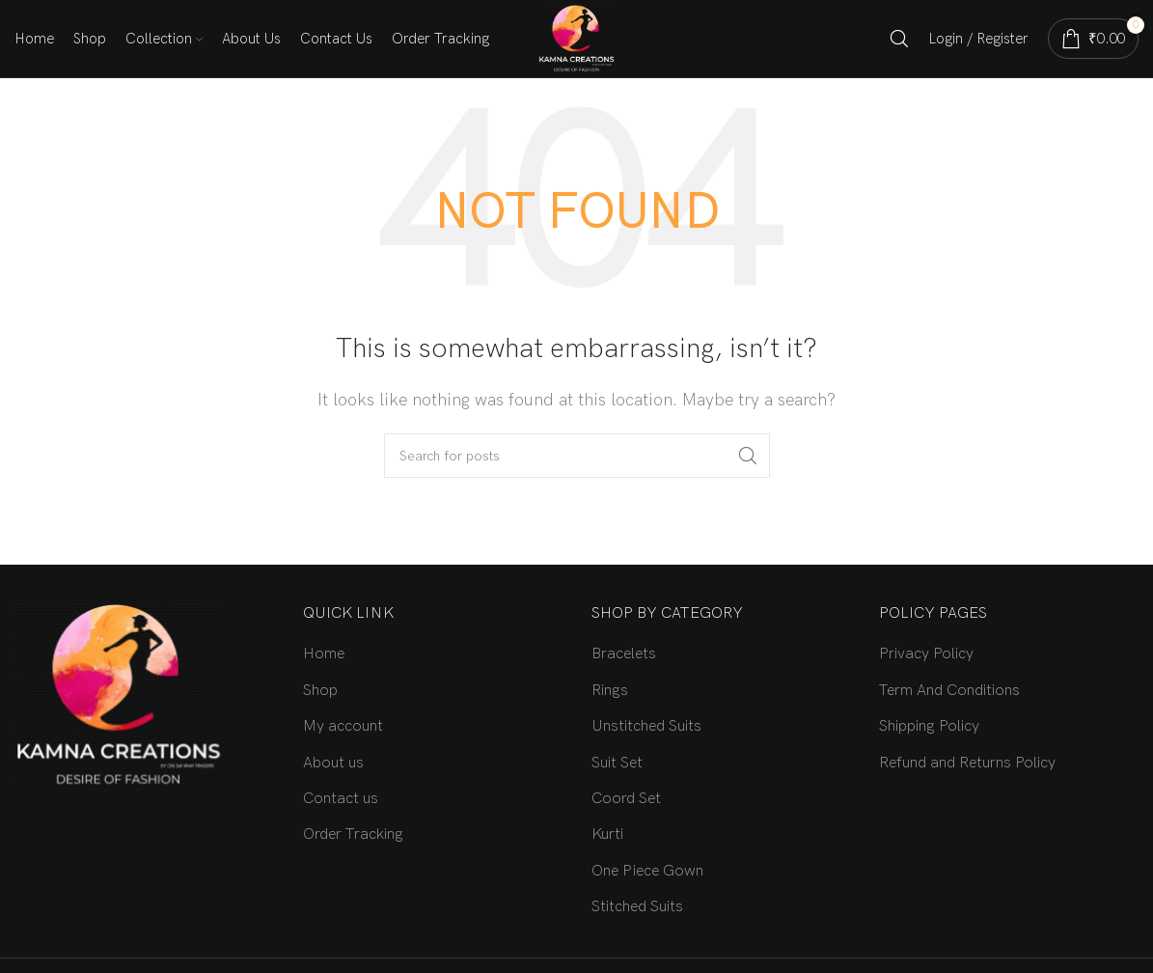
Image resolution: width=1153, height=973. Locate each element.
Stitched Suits (637, 907)
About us (333, 763)
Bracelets (623, 654)
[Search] (899, 38)
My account (343, 726)
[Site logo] (576, 38)
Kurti (607, 834)
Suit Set (617, 763)
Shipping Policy (929, 726)
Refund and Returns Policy (967, 763)
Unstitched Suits (646, 726)
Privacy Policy (926, 654)
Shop (320, 690)
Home (323, 654)
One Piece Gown (647, 871)
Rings (609, 690)
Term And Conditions (949, 690)
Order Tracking (353, 834)
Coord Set (626, 799)
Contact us (340, 799)
